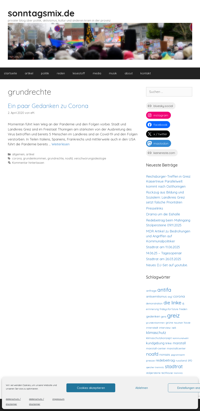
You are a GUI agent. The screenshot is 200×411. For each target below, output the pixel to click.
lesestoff (79, 73)
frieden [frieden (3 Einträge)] (183, 309)
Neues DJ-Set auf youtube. (167, 265)
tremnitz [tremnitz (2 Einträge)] (178, 373)
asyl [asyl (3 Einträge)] (170, 296)
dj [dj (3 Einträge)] (183, 303)
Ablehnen (141, 388)
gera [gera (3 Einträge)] (163, 316)
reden (61, 73)
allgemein (18, 154)
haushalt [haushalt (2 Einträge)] (178, 322)
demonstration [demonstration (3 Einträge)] (154, 303)
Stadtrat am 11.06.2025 (163, 247)
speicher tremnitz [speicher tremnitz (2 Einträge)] (155, 367)
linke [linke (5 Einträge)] (168, 343)
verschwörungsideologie (90, 158)
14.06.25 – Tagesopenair (164, 253)
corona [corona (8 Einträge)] (179, 296)
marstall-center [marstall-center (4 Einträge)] (156, 348)
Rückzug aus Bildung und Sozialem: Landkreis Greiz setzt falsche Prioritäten (165, 197)
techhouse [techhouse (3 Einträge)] (167, 372)
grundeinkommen (34, 158)
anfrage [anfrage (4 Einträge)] (151, 290)
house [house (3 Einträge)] (187, 322)
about (129, 73)
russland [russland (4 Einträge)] (181, 360)
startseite (10, 73)
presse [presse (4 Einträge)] (150, 360)
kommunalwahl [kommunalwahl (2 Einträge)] (180, 338)
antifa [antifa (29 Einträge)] (164, 290)
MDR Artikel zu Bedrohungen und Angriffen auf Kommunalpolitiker (168, 236)
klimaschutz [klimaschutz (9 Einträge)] (156, 332)
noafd (69, 158)
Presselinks (154, 208)
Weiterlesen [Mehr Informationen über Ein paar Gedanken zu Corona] (61, 144)
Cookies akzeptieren (91, 388)
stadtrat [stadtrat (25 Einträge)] (174, 366)
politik (45, 73)
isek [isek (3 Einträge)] (174, 327)
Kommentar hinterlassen (28, 163)
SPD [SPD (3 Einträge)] (190, 360)
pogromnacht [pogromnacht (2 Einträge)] (178, 354)
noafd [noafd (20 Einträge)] (152, 354)
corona (17, 158)
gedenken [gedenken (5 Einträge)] (153, 316)
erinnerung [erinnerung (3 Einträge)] (152, 309)
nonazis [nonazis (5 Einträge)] (164, 354)
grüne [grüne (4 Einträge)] (169, 322)
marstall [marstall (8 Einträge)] (179, 343)
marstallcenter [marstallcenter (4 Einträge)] (176, 348)
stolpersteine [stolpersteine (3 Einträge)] (153, 372)
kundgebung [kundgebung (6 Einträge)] (155, 343)
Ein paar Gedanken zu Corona (48, 106)
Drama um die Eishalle (163, 214)
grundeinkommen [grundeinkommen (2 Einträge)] (155, 322)
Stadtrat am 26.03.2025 (163, 259)
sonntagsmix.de (41, 13)
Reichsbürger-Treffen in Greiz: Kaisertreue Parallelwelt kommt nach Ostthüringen (168, 181)
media (97, 73)
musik (113, 73)
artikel (29, 73)
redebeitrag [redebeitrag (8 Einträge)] (165, 360)
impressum (58, 399)
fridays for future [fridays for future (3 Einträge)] (169, 309)
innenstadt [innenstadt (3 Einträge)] (152, 327)
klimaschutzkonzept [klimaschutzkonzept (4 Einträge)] (159, 338)
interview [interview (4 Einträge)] (165, 327)
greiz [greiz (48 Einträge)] (173, 315)
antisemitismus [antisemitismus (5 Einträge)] (156, 296)
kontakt (145, 73)
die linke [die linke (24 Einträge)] (172, 302)
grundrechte (55, 158)
